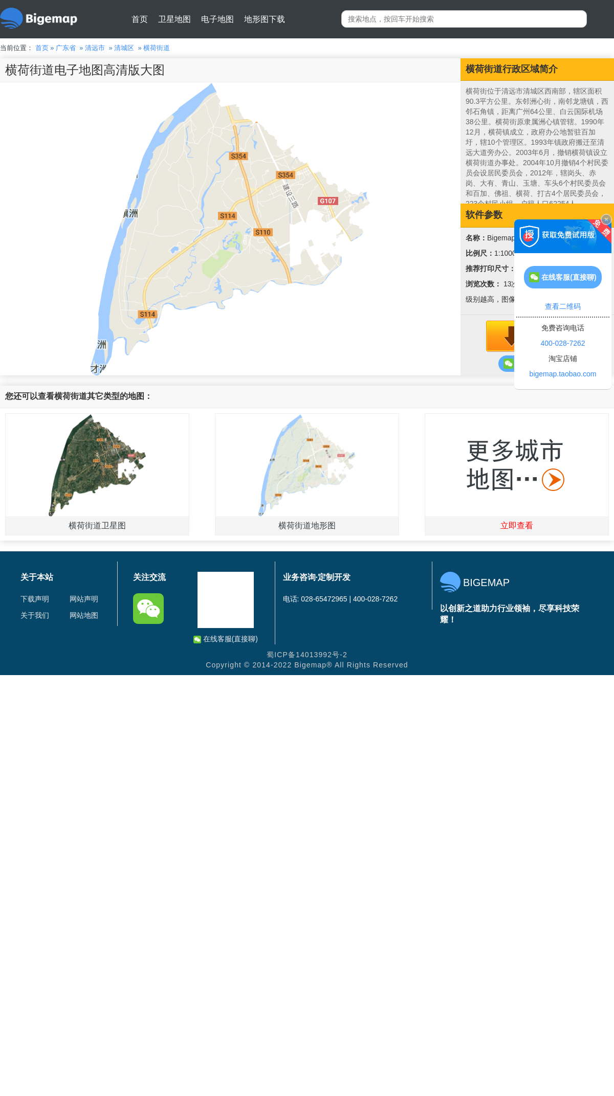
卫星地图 (174, 19)
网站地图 (84, 615)
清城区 (124, 48)
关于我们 (34, 615)
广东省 (66, 48)
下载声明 (34, 599)
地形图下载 (264, 19)
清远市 (95, 48)
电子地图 (217, 19)
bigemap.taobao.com (563, 374)
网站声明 (84, 599)
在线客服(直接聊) (225, 639)
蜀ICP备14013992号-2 (307, 655)
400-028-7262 (562, 343)
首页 (139, 19)
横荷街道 (156, 48)
